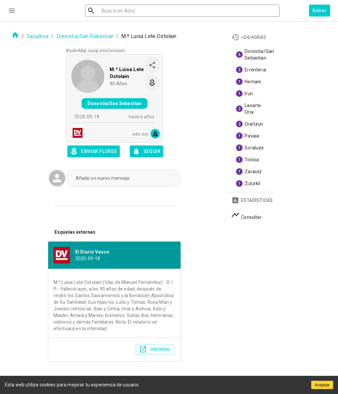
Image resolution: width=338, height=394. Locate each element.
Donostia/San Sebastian (85, 36)
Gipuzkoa (38, 36)
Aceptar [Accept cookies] (322, 384)
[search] (123, 11)
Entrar (319, 10)
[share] (152, 65)
